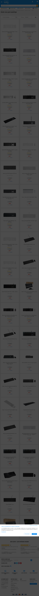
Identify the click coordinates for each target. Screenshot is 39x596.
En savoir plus (4, 531)
